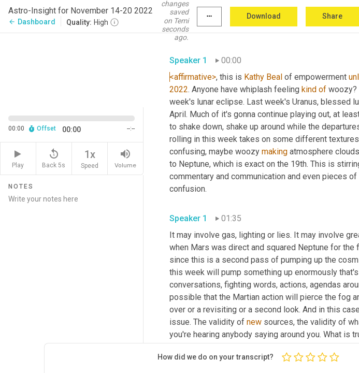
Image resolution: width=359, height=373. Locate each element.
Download (264, 16)
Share (332, 16)
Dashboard (31, 22)
